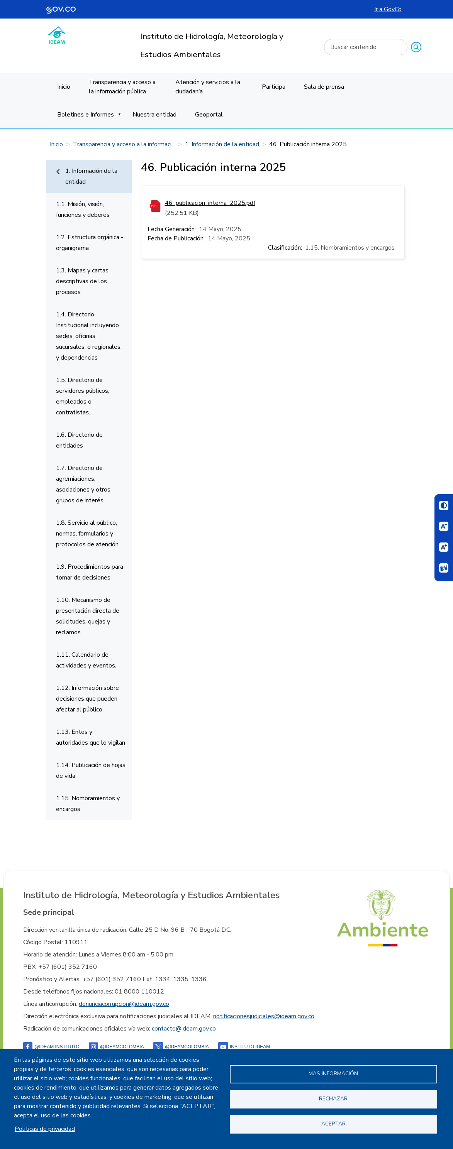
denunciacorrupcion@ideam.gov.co (124, 1004)
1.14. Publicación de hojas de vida (91, 770)
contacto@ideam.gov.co (184, 1028)
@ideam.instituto (51, 1046)
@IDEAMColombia (116, 1046)
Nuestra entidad (154, 114)
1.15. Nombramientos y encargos (88, 803)
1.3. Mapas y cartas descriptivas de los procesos (82, 281)
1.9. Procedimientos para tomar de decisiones (89, 572)
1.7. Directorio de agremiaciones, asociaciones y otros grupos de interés (83, 484)
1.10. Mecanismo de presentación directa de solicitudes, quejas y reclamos (87, 616)
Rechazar (333, 1098)
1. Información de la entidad (222, 144)
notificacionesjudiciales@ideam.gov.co (263, 1016)
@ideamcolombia (181, 1046)
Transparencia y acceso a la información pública (122, 87)
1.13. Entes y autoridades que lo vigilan (90, 737)
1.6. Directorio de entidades (79, 440)
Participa (273, 87)
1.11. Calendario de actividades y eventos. (86, 660)
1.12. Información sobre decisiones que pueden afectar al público (87, 699)
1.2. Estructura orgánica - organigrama (89, 242)
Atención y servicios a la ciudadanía (207, 87)
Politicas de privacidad (45, 1129)
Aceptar (333, 1123)
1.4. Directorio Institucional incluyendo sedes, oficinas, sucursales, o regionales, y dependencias (89, 336)
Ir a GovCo (388, 9)
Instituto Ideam (244, 1046)
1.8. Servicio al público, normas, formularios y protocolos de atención (87, 534)
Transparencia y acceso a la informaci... (124, 144)
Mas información (333, 1073)
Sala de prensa (324, 87)
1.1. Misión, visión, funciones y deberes (83, 209)
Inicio (63, 87)
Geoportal (209, 114)
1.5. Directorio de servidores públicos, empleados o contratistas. (82, 396)
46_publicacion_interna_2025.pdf (210, 203)
